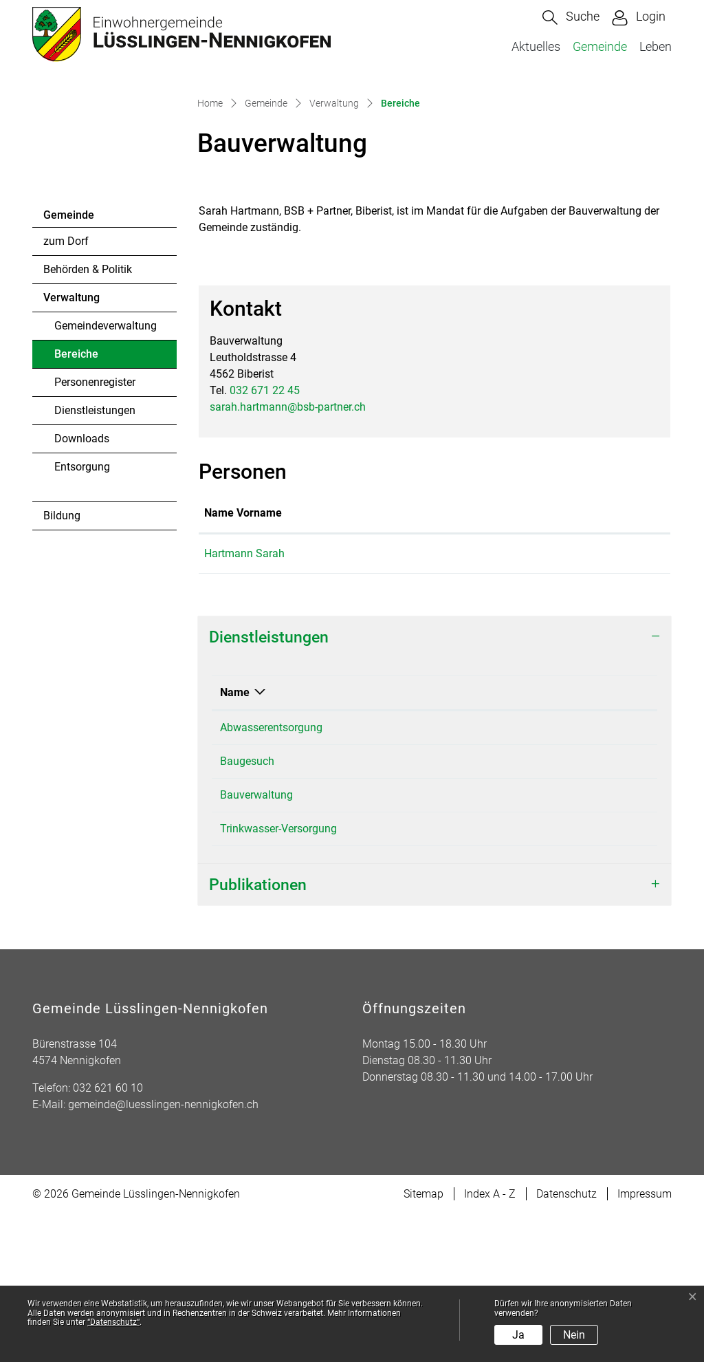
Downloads (81, 587)
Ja (518, 1334)
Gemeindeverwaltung (105, 474)
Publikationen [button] (258, 1033)
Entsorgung (82, 615)
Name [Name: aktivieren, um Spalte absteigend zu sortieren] (235, 840)
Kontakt (478, 661)
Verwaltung (71, 446)
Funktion (360, 661)
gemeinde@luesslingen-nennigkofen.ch (163, 1253)
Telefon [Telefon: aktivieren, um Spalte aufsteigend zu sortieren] (564, 840)
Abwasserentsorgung (271, 876)
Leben (655, 46)
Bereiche (92, 506)
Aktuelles (536, 46)
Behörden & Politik (87, 417)
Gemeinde (600, 46)
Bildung (61, 664)
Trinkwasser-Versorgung (278, 977)
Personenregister (94, 530)
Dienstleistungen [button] (269, 785)
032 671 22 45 (265, 538)
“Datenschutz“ (113, 1322)
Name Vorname (243, 661)
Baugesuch (247, 909)
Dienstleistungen (94, 558)
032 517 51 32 (580, 977)
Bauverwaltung (442, 876)
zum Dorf (66, 389)
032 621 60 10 (108, 1236)
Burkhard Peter (441, 977)
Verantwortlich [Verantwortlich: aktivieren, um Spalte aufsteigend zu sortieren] (442, 840)
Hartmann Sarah (244, 702)
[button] (571, 17)
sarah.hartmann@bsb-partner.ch (288, 555)
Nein (574, 1334)
